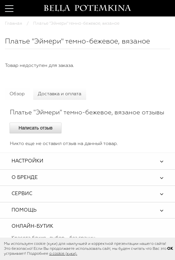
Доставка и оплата (59, 94)
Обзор (17, 94)
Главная (13, 23)
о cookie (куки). (63, 254)
